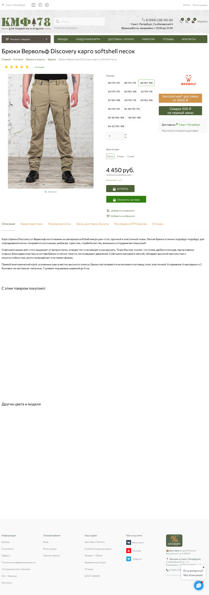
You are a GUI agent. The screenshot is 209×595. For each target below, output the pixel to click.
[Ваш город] (203, 567)
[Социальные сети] (198, 585)
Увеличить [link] (52, 192)
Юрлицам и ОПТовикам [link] (130, 224)
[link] (14, 5)
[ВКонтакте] (128, 542)
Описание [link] (8, 224)
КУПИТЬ (122, 188)
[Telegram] (128, 558)
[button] (125, 134)
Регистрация (200, 4)
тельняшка (71, 27)
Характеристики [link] (31, 224)
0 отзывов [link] (39, 67)
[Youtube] (128, 550)
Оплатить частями (128, 199)
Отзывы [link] (157, 224)
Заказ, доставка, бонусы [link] (92, 224)
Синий (130, 156)
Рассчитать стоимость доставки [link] (180, 130)
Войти (186, 4)
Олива (120, 156)
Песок (110, 156)
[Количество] (116, 136)
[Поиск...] (57, 21)
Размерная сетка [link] (59, 224)
